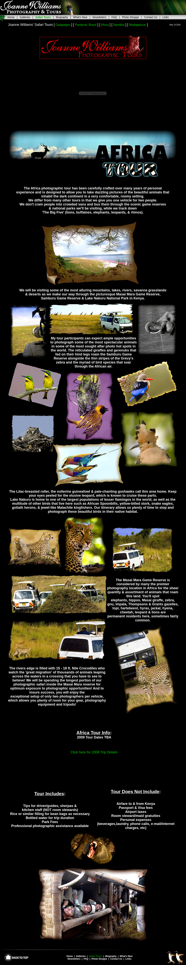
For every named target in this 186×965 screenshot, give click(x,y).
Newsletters (99, 17)
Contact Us (150, 17)
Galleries (25, 17)
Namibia (119, 24)
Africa (105, 24)
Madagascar (137, 24)
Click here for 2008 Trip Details (94, 752)
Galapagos (63, 24)
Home (10, 17)
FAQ (114, 17)
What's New (80, 17)
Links (166, 17)
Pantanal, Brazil (85, 24)
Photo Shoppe (130, 17)
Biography (62, 17)
